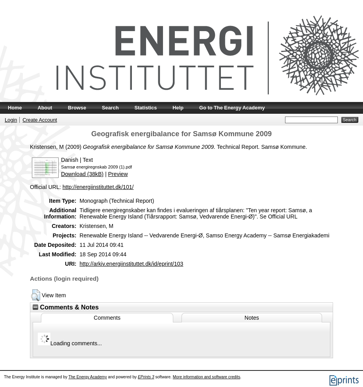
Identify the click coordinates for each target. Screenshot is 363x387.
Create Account (39, 120)
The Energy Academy (88, 377)
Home (15, 108)
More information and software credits (206, 377)
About (45, 108)
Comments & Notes (66, 307)
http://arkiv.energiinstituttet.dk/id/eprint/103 (131, 264)
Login (11, 120)
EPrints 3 (146, 377)
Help (177, 108)
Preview (118, 174)
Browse (77, 108)
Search (110, 108)
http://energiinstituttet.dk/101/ (98, 187)
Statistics (145, 108)
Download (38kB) (82, 174)
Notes (251, 318)
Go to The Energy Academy (232, 108)
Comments (107, 318)
